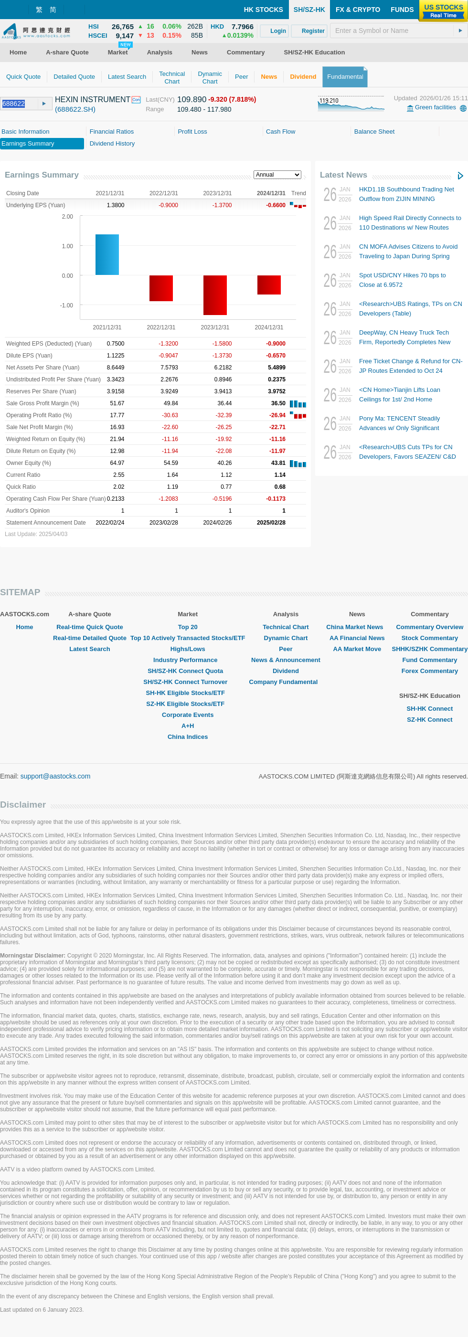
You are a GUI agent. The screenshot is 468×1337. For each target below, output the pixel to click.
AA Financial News (357, 638)
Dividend (286, 670)
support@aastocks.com (56, 776)
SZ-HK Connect (429, 719)
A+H (187, 725)
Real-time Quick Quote (89, 627)
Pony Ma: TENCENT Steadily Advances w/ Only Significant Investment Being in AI (399, 428)
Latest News (343, 174)
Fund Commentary (430, 659)
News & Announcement (285, 659)
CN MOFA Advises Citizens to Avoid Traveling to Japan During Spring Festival (408, 256)
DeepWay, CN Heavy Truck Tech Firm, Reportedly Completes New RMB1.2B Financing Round (404, 342)
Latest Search (89, 649)
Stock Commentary (430, 638)
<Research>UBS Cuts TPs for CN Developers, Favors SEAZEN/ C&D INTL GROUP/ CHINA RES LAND (407, 456)
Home (24, 627)
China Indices (188, 736)
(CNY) (166, 99)
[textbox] (399, 30)
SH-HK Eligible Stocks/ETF (188, 692)
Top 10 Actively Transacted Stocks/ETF (187, 638)
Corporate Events (187, 714)
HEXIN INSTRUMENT (92, 99)
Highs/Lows (187, 649)
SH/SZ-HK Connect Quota (188, 670)
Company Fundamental (286, 681)
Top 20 (188, 627)
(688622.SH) (75, 109)
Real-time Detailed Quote (90, 638)
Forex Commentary (430, 670)
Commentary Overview (429, 627)
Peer (285, 649)
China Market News (357, 627)
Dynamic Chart (286, 638)
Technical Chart (286, 627)
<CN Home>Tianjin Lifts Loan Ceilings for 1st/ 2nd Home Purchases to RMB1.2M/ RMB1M (404, 399)
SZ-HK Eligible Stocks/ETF (187, 703)
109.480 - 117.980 (204, 109)
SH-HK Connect (430, 708)
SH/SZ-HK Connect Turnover (187, 681)
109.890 (191, 99)
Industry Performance (187, 659)
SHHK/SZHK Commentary (430, 649)
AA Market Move (357, 649)
